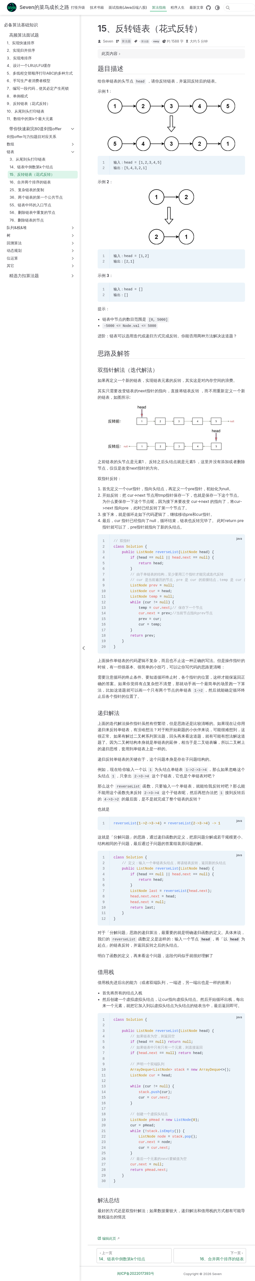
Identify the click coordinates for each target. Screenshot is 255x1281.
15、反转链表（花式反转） (32, 174)
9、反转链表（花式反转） (28, 103)
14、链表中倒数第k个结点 (31, 167)
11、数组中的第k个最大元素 (30, 118)
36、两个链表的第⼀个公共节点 (36, 197)
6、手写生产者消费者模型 (28, 80)
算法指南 (159, 7)
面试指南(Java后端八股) (128, 7)
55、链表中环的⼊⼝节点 (31, 205)
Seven (108, 41)
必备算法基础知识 (21, 24)
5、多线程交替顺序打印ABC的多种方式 (40, 73)
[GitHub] (208, 8)
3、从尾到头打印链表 (28, 159)
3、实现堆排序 (19, 58)
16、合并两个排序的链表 (30, 182)
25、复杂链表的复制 (27, 189)
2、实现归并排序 (21, 50)
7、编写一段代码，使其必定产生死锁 (38, 88)
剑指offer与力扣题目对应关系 (31, 136)
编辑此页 (107, 1238)
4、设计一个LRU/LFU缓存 (29, 65)
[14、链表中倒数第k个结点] (134, 1255)
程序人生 (178, 7)
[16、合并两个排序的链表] (210, 1255)
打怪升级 (78, 7)
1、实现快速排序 (20, 43)
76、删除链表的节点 (27, 220)
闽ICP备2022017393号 (135, 1273)
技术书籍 (97, 7)
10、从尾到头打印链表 (25, 111)
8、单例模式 (17, 96)
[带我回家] (38, 7)
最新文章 (196, 7)
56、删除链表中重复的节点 (32, 212)
